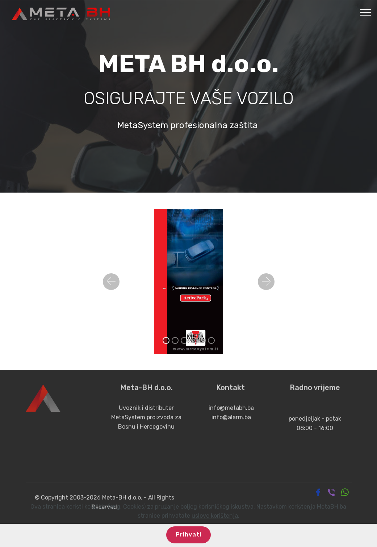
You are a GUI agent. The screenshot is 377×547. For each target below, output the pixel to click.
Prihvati (188, 534)
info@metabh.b (229, 415)
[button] (111, 282)
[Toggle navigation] (365, 12)
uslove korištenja (215, 515)
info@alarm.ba (230, 424)
